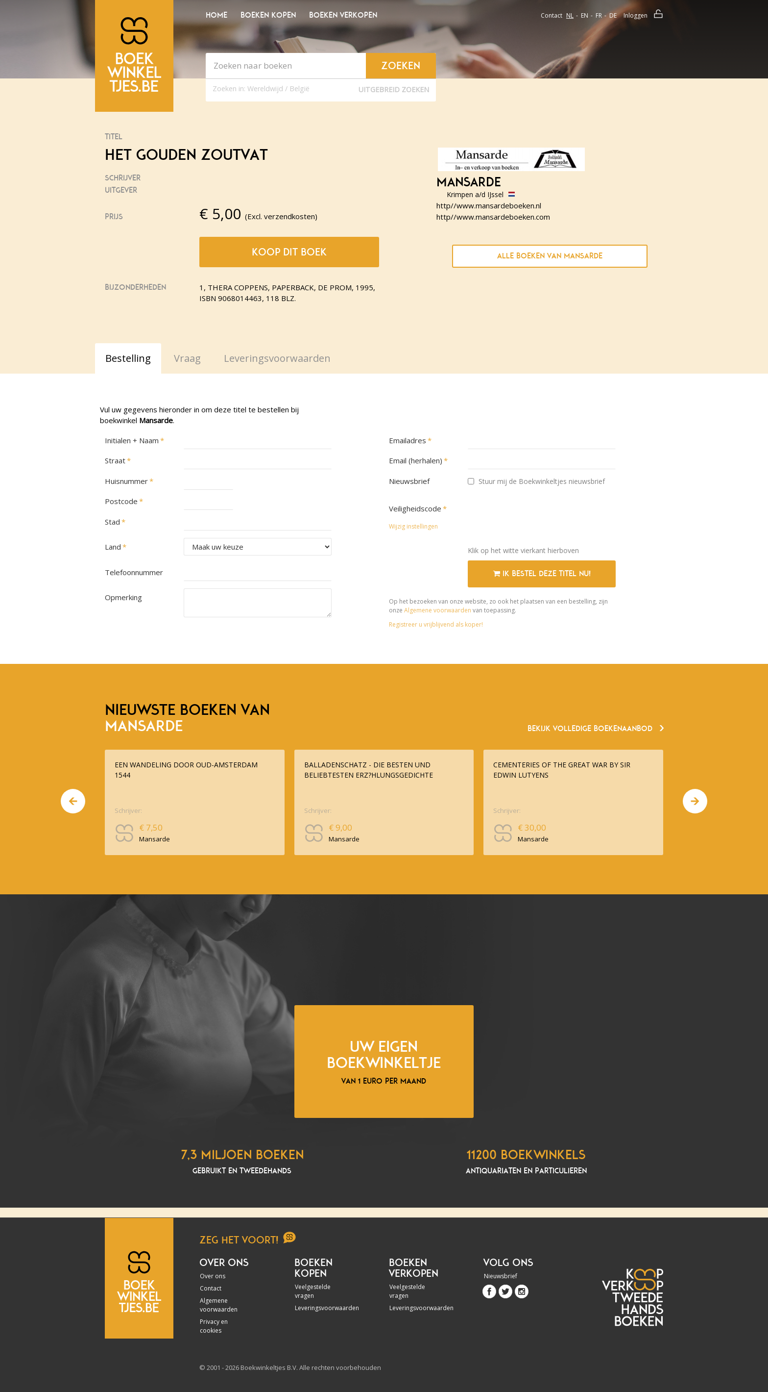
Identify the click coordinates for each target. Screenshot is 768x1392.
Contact (551, 15)
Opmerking (123, 597)
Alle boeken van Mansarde (549, 256)
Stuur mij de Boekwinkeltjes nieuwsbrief (536, 481)
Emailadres (407, 440)
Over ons (212, 1276)
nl (570, 15)
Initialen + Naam (132, 440)
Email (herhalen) (415, 460)
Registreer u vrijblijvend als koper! (436, 624)
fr (599, 15)
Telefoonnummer (134, 572)
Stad (112, 522)
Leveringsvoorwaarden (321, 1308)
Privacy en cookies (214, 1326)
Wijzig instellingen (413, 526)
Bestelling (128, 358)
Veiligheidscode (415, 508)
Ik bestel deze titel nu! (542, 573)
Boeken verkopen (343, 15)
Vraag (187, 358)
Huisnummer (126, 481)
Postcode (121, 501)
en (584, 15)
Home (216, 15)
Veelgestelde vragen (313, 1291)
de (613, 15)
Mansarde (468, 182)
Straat (115, 460)
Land (113, 547)
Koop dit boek (289, 252)
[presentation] (542, 519)
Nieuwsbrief (409, 481)
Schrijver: (128, 810)
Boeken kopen (268, 15)
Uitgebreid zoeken (394, 89)
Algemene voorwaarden (437, 610)
